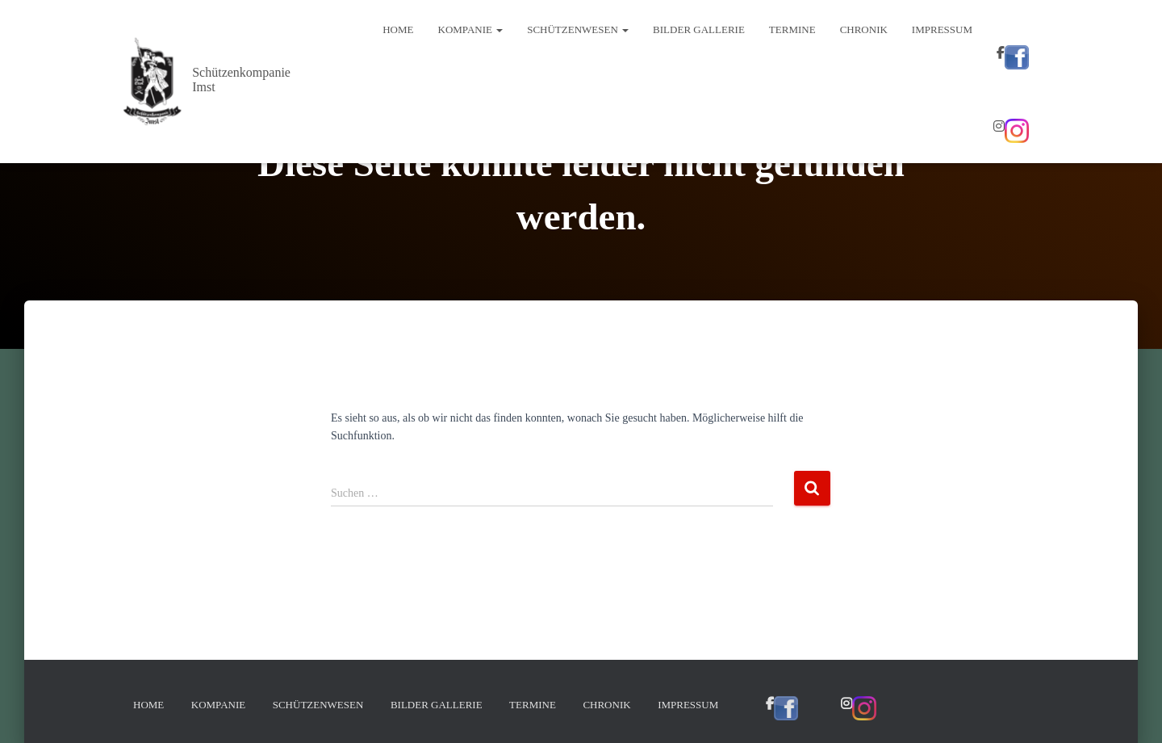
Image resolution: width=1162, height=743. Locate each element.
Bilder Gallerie (699, 29)
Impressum (942, 29)
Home (397, 29)
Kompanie (471, 29)
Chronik (864, 29)
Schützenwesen (578, 29)
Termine (792, 29)
